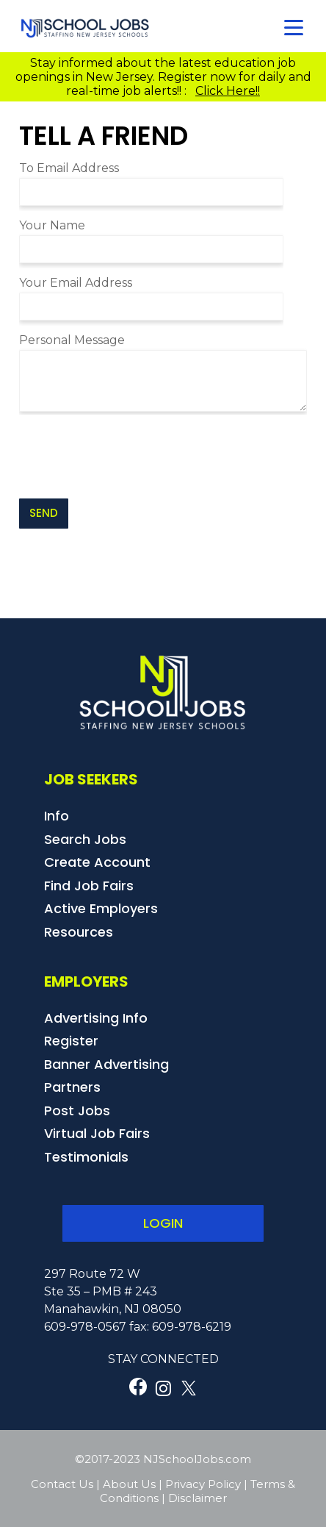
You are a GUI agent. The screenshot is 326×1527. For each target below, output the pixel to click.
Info (56, 816)
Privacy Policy (203, 1484)
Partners (72, 1087)
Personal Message (72, 340)
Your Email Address (75, 283)
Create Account (97, 862)
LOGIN (163, 1223)
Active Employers (101, 908)
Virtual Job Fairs (97, 1133)
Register (71, 1040)
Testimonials (86, 1157)
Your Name (52, 225)
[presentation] (130, 456)
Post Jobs (77, 1110)
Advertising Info (96, 1018)
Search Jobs (85, 839)
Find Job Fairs (89, 885)
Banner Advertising (106, 1064)
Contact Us (62, 1484)
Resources (78, 932)
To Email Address (69, 168)
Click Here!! (227, 91)
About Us (129, 1484)
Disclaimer (197, 1498)
